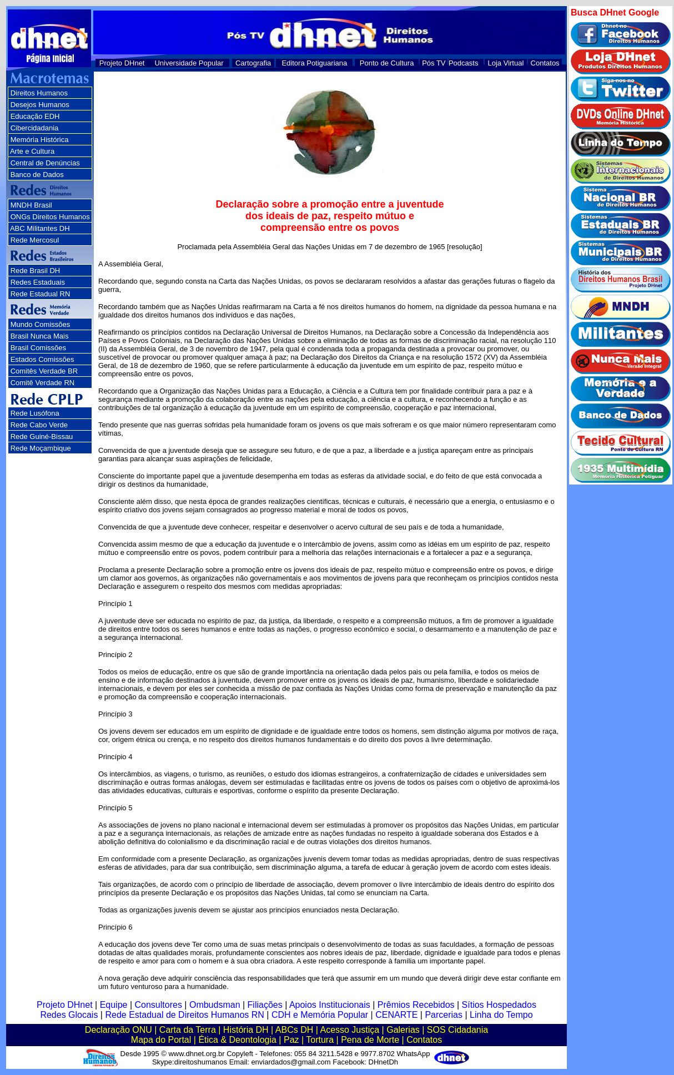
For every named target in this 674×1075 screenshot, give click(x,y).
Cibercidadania (35, 128)
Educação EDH (35, 116)
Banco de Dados (37, 174)
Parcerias (443, 1015)
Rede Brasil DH (36, 270)
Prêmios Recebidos (416, 1005)
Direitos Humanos (39, 93)
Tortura (320, 1039)
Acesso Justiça (349, 1029)
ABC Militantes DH (40, 228)
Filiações (265, 1005)
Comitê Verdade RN (43, 382)
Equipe (114, 1005)
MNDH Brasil (31, 205)
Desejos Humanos (40, 104)
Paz (291, 1039)
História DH (246, 1029)
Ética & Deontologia (237, 1039)
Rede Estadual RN (41, 294)
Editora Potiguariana (314, 63)
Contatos (545, 63)
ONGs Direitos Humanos (50, 217)
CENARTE (396, 1015)
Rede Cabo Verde (39, 425)
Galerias (403, 1029)
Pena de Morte (370, 1039)
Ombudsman (214, 1005)
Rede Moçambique (41, 448)
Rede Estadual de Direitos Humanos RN (184, 1015)
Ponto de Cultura (387, 63)
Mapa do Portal (161, 1039)
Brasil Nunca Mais (40, 336)
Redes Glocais (69, 1015)
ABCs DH (294, 1029)
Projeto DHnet (122, 63)
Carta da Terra (187, 1029)
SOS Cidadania (457, 1029)
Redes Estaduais (38, 282)
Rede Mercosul (35, 240)
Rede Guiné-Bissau (42, 436)
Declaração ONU (118, 1029)
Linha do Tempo (501, 1015)
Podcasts (463, 63)
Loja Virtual (506, 63)
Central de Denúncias (45, 163)
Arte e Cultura (32, 151)
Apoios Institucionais (329, 1005)
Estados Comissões (42, 359)
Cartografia (253, 63)
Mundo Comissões (41, 324)
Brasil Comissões (38, 348)
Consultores (158, 1005)
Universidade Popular (188, 63)
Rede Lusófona (35, 413)
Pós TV (433, 63)
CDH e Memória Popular (319, 1015)
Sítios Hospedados (499, 1005)
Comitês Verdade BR (44, 371)
